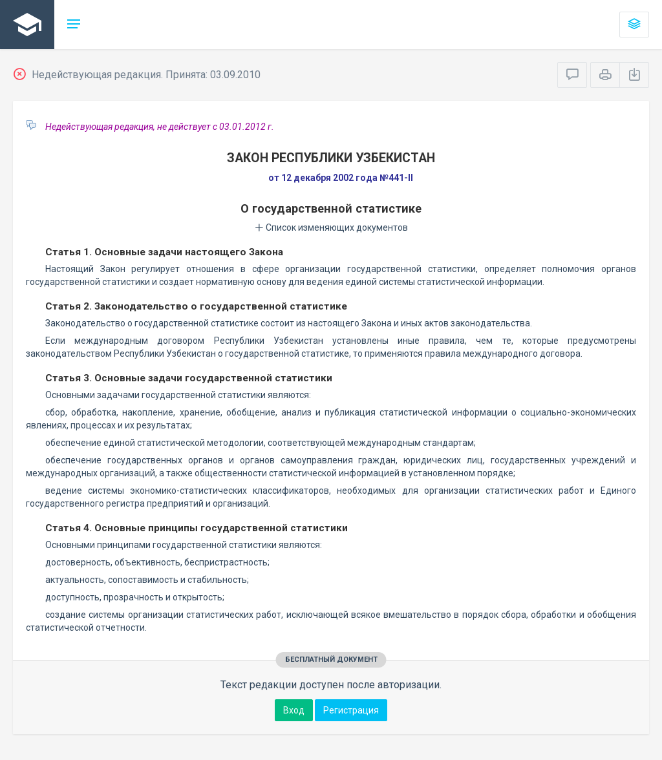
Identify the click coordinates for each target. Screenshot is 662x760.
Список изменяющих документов (331, 227)
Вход (293, 710)
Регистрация (351, 710)
